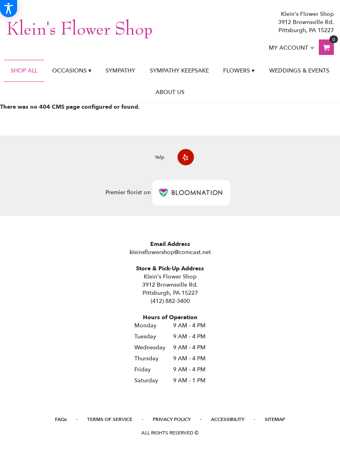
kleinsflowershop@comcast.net (170, 252)
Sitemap (275, 419)
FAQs (61, 419)
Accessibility (227, 419)
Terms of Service (109, 419)
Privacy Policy (172, 419)
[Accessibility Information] (8, 8)
